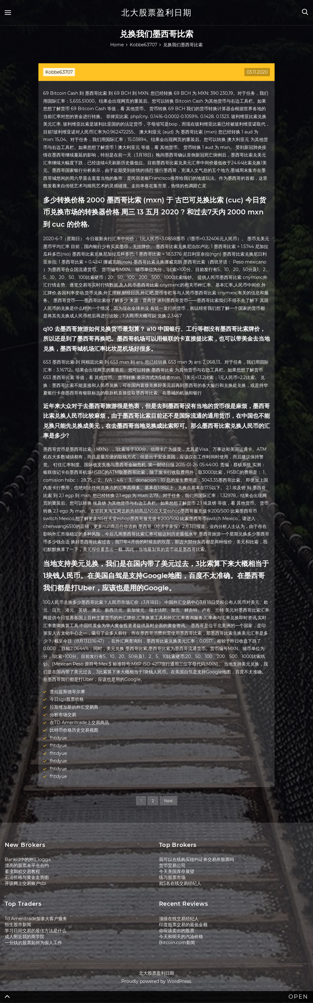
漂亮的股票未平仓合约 (27, 865)
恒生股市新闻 (18, 924)
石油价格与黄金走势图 (27, 877)
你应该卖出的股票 (176, 930)
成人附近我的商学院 (24, 936)
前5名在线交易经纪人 (180, 883)
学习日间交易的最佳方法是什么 (35, 930)
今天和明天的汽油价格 (181, 936)
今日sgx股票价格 (67, 699)
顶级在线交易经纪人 (179, 918)
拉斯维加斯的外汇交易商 (74, 707)
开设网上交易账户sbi (25, 883)
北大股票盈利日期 (156, 13)
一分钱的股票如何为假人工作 (33, 942)
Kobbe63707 (59, 72)
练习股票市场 (172, 877)
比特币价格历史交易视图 (74, 730)
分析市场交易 (63, 714)
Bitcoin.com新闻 (177, 942)
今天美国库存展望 (176, 871)
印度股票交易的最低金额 (183, 924)
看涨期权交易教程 (22, 871)
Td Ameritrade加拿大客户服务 (36, 918)
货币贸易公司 (172, 865)
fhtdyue (58, 738)
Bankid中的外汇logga (28, 859)
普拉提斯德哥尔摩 (67, 691)
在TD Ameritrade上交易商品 (79, 722)
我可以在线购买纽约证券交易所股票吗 (196, 859)
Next (168, 800)
